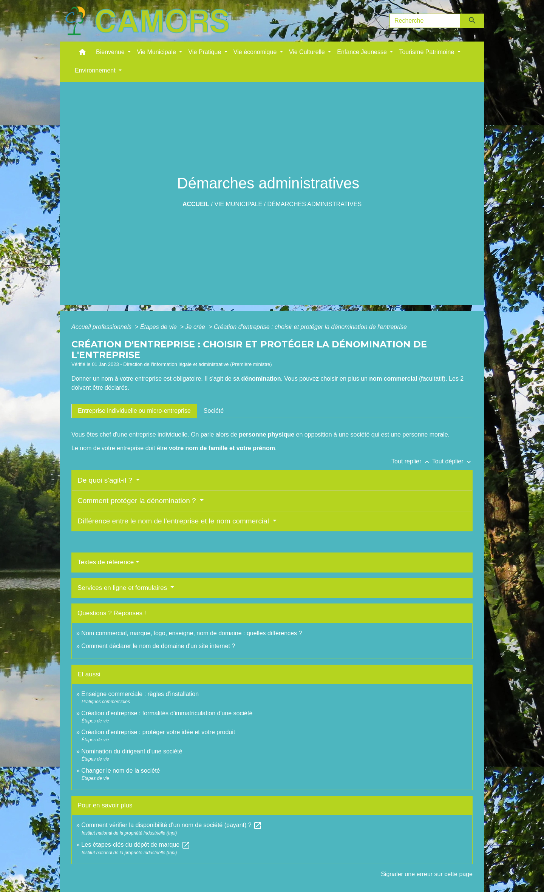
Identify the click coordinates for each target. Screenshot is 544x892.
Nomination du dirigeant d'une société (131, 751)
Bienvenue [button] (111, 52)
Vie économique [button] (255, 52)
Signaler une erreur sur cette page (427, 874)
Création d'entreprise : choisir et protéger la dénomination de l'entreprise (310, 327)
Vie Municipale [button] (157, 52)
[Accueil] (147, 21)
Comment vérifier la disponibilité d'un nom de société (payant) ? (171, 825)
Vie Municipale (238, 204)
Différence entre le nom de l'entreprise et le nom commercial (174, 521)
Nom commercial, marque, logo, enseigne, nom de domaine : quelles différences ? (191, 633)
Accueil (195, 204)
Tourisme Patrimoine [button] (427, 52)
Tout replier (411, 461)
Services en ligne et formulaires (123, 587)
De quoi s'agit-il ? (105, 480)
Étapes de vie (159, 327)
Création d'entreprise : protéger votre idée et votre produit (158, 732)
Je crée (196, 327)
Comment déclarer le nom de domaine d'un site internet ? (158, 646)
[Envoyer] (472, 21)
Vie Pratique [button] (205, 52)
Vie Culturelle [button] (307, 52)
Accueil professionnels (102, 327)
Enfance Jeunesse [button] (362, 52)
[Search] (425, 21)
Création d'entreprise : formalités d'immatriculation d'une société (166, 713)
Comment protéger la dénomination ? (137, 501)
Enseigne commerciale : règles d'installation (140, 694)
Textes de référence (105, 562)
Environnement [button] (96, 70)
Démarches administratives (314, 204)
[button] (82, 54)
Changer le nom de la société (120, 770)
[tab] (134, 411)
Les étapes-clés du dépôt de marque (135, 844)
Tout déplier (452, 461)
